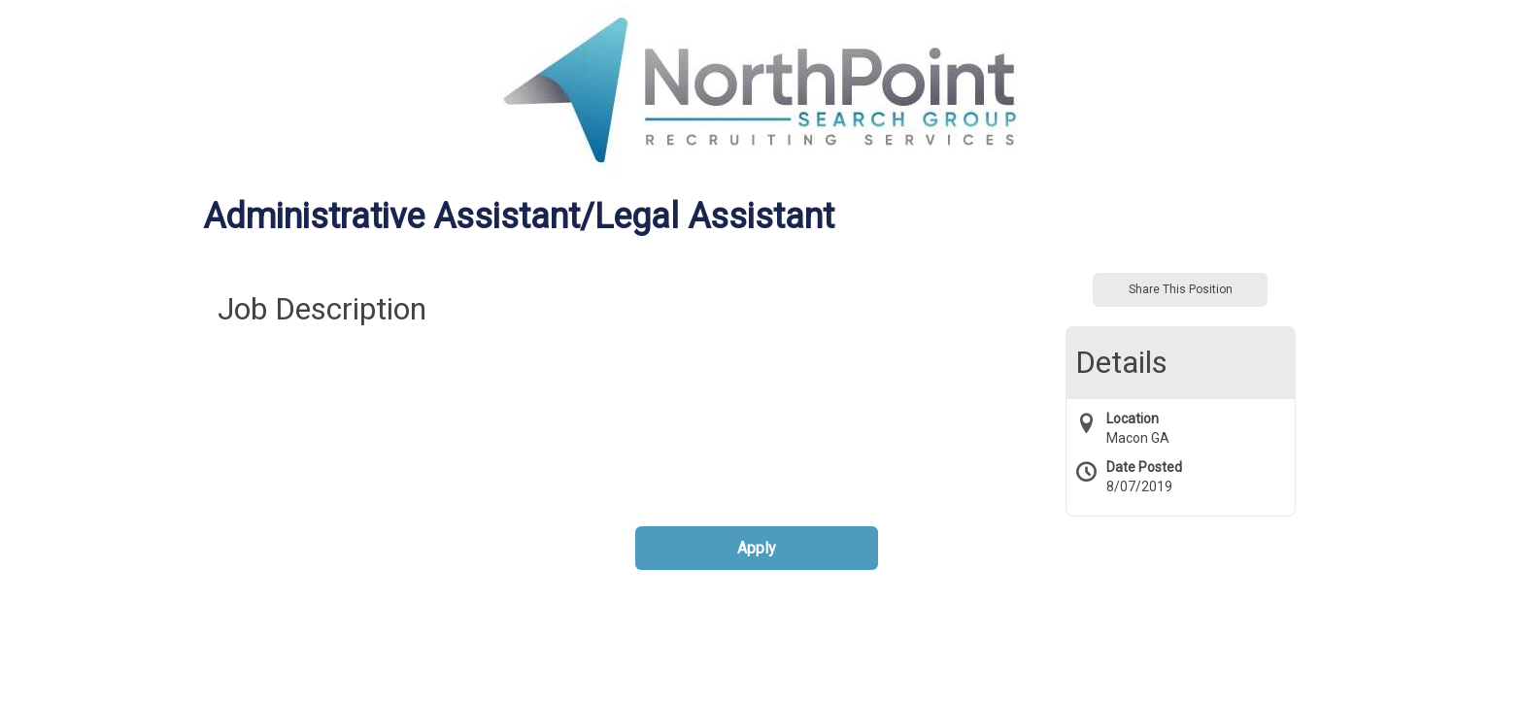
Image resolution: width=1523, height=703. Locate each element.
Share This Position (1181, 289)
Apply (756, 548)
